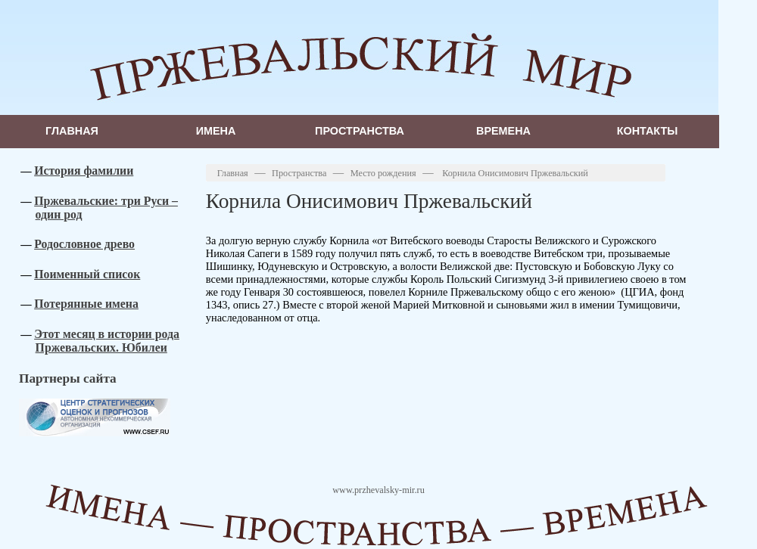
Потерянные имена (86, 303)
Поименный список (87, 274)
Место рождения (383, 173)
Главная (71, 131)
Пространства (359, 131)
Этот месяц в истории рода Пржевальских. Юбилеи (106, 340)
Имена (216, 131)
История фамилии (83, 170)
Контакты (647, 131)
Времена (503, 131)
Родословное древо (84, 243)
